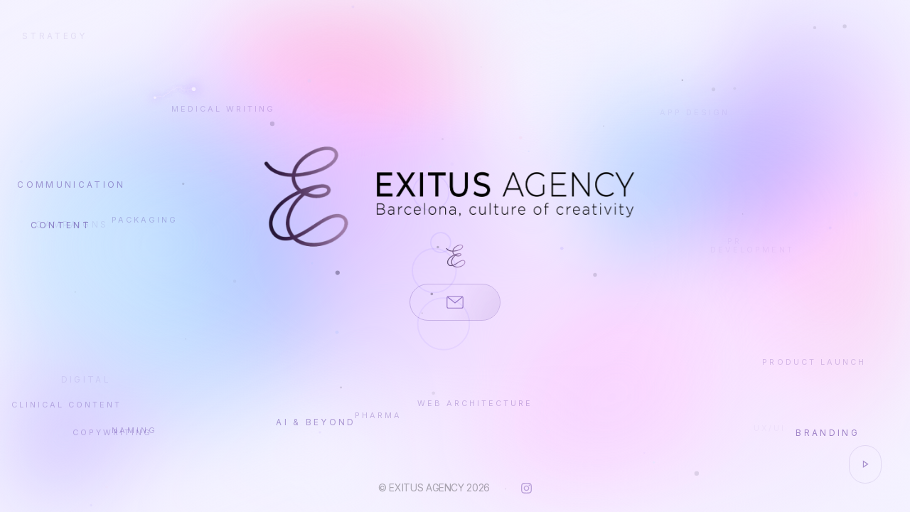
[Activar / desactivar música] (865, 464)
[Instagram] (526, 488)
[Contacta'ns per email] (455, 302)
